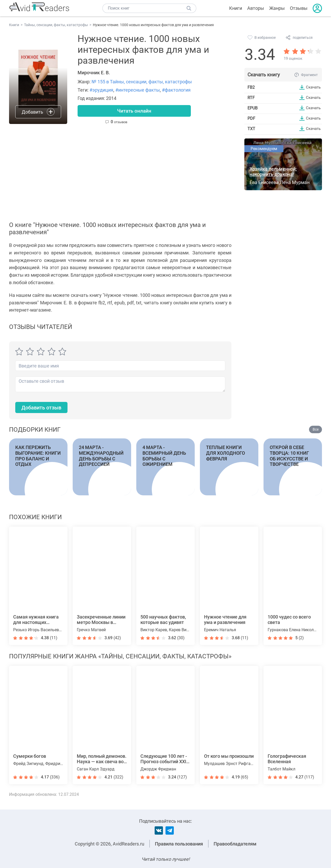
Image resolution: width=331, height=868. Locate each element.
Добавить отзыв (43, 408)
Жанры (277, 8)
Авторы (255, 8)
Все (316, 430)
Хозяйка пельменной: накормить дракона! (273, 171)
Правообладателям (235, 844)
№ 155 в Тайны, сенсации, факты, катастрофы (142, 81)
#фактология (176, 90)
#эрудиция (101, 90)
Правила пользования (179, 844)
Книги (235, 8)
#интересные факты (137, 90)
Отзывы (298, 8)
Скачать (312, 87)
